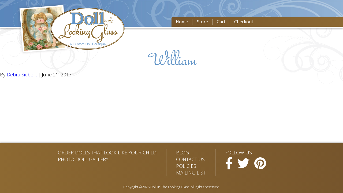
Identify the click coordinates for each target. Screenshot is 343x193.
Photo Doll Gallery (83, 159)
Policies (186, 166)
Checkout (243, 21)
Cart (221, 21)
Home (182, 21)
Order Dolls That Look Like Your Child (107, 152)
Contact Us (190, 159)
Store (202, 21)
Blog (182, 152)
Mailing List (191, 172)
